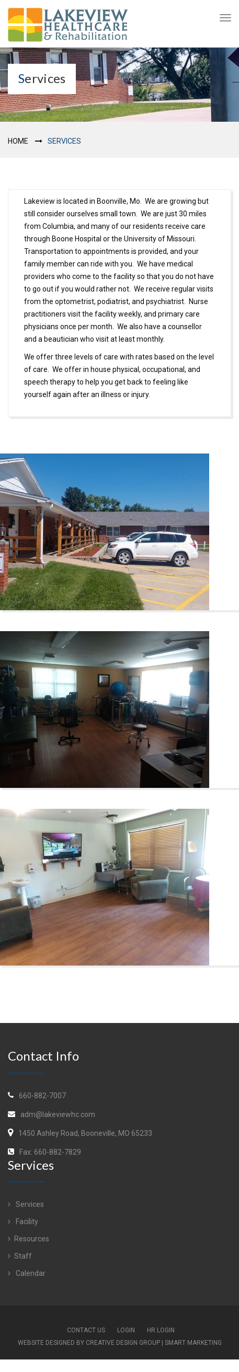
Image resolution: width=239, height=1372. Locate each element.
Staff (20, 1256)
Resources (28, 1239)
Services (26, 1204)
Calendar (26, 1273)
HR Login (161, 1330)
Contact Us (86, 1330)
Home (18, 141)
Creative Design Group (123, 1342)
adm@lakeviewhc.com (57, 1114)
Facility (23, 1221)
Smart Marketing (193, 1342)
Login (126, 1330)
